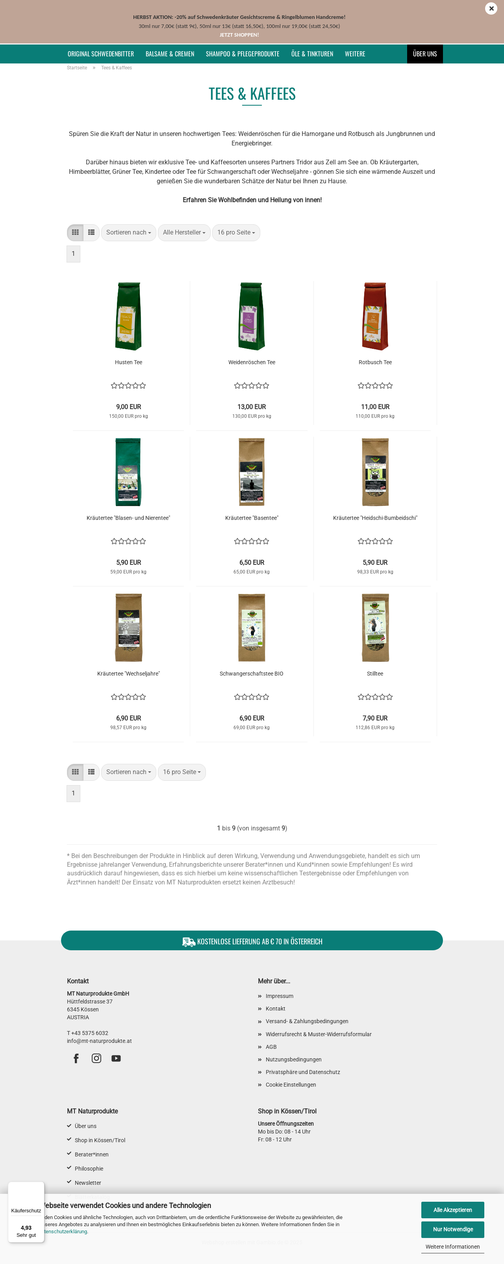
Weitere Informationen (453, 1247)
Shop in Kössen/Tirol (100, 1140)
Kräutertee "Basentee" (251, 518)
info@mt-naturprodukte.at (99, 1041)
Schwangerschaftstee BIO (252, 673)
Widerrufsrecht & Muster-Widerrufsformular (319, 1034)
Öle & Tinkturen (312, 53)
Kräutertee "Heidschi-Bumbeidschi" (375, 518)
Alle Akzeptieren (453, 1210)
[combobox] (128, 232)
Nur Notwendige (453, 1229)
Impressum (279, 996)
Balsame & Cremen (170, 53)
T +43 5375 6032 (87, 1033)
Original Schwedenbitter (101, 53)
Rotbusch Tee (375, 362)
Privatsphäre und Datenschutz (303, 1072)
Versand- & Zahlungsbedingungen (307, 1021)
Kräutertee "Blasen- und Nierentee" (128, 518)
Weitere (355, 53)
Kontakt (275, 1008)
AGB (271, 1047)
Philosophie (89, 1168)
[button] (75, 232)
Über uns (425, 53)
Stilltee (375, 673)
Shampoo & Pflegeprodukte (243, 53)
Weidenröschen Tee (251, 362)
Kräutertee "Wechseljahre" (128, 673)
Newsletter (88, 1183)
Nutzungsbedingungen (294, 1059)
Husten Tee (128, 362)
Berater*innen (92, 1154)
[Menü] (39, 1186)
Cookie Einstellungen (291, 1085)
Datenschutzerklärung (62, 1231)
